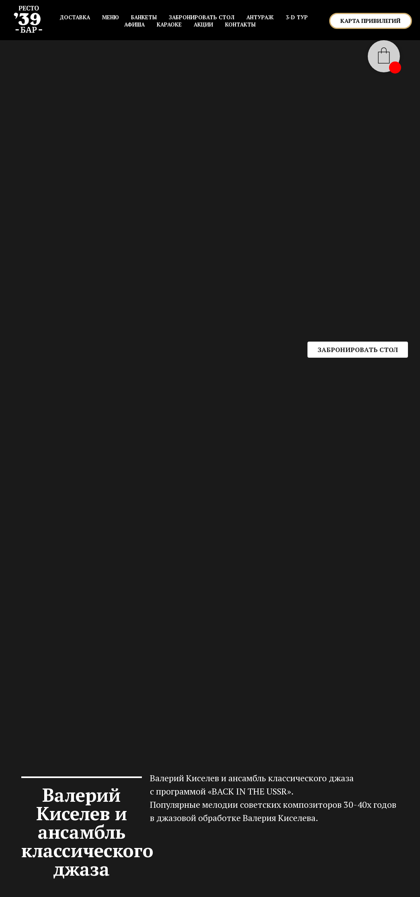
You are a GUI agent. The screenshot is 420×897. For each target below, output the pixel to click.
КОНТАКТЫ (240, 24)
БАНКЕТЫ (144, 17)
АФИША (134, 24)
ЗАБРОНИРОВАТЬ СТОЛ (201, 17)
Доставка (74, 17)
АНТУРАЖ (260, 17)
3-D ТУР (297, 17)
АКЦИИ (203, 24)
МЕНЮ (110, 17)
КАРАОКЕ (169, 24)
